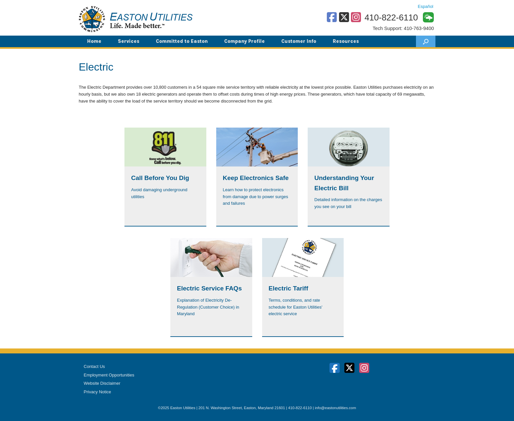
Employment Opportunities (109, 375)
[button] (425, 41)
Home (94, 41)
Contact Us (94, 366)
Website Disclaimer (102, 383)
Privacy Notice (97, 391)
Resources (346, 41)
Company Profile (244, 41)
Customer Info (298, 41)
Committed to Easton (182, 41)
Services (128, 41)
